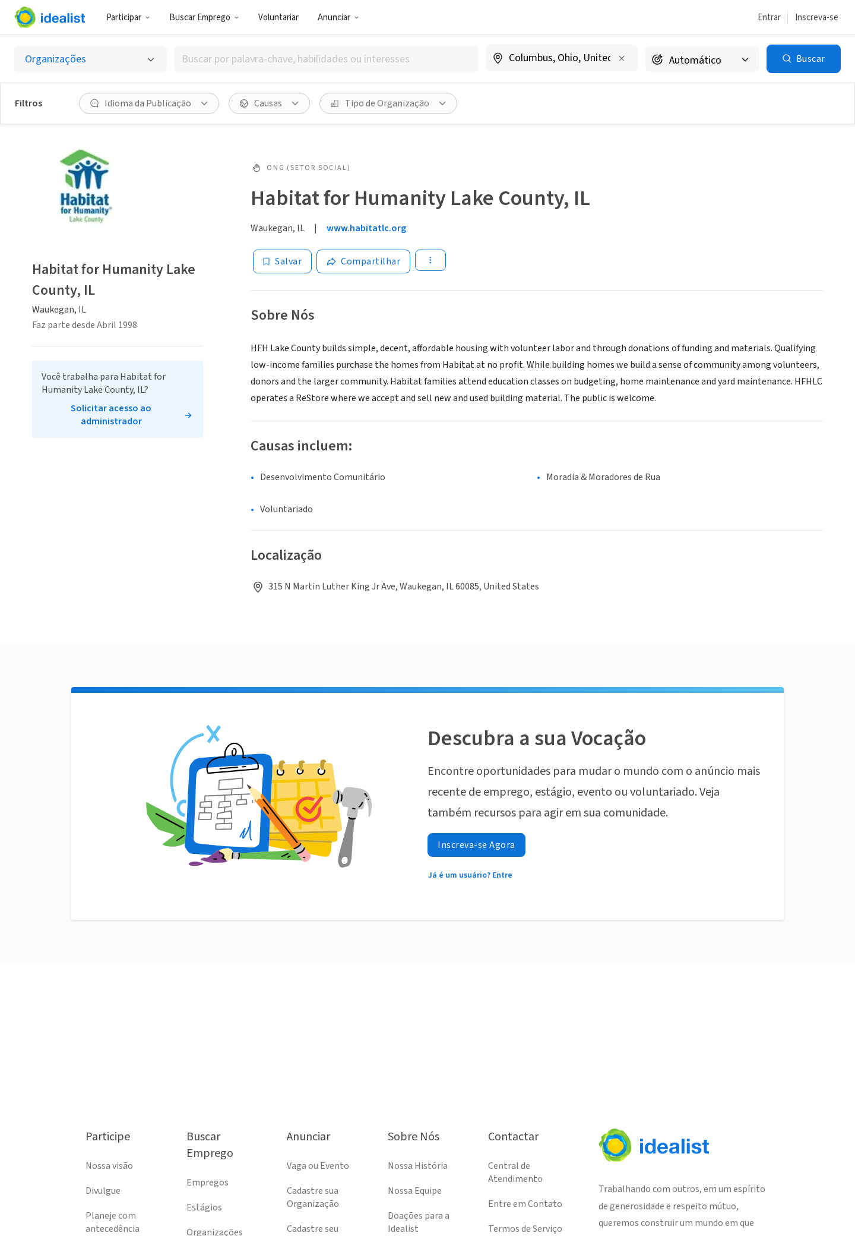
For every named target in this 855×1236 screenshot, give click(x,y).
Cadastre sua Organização (313, 1197)
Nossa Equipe (415, 1190)
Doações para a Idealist (418, 1222)
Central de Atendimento (515, 1172)
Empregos (207, 1182)
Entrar (769, 17)
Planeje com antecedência (113, 1222)
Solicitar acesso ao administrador (111, 415)
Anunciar (338, 17)
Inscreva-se (816, 17)
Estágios (204, 1207)
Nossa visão (109, 1165)
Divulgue (103, 1190)
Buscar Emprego (204, 17)
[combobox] (326, 59)
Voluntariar (278, 17)
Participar (128, 17)
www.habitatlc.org (366, 228)
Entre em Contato (525, 1203)
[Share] (363, 261)
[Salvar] (282, 261)
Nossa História (418, 1165)
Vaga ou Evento (318, 1165)
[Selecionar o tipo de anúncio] (90, 59)
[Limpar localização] (622, 58)
